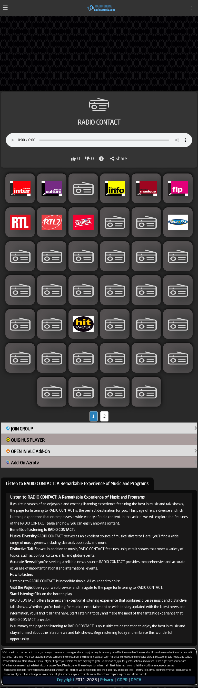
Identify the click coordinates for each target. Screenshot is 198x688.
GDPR (122, 680)
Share (118, 158)
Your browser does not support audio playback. (99, 140)
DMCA (136, 680)
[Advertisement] (99, 53)
